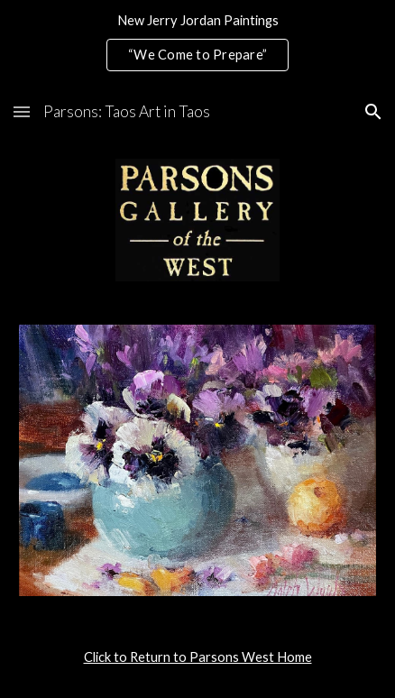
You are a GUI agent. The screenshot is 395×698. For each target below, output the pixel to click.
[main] (197, 657)
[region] (197, 43)
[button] (21, 111)
